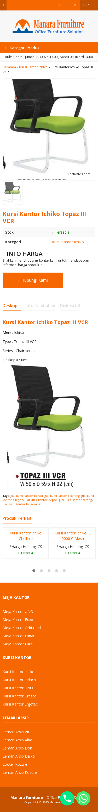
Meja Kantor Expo (18, 619)
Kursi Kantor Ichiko (68, 241)
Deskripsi (12, 305)
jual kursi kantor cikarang (62, 496)
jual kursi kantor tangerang (21, 504)
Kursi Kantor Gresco (20, 695)
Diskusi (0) (70, 305)
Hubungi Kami (33, 280)
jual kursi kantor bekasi (26, 496)
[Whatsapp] (83, 798)
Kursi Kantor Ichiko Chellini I (26, 536)
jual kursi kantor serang (75, 500)
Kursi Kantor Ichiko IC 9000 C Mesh (73, 536)
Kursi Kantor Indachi (20, 679)
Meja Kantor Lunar (18, 635)
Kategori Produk (22, 47)
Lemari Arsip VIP (16, 731)
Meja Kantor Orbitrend (22, 627)
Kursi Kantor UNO (18, 687)
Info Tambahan (40, 305)
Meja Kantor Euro (18, 643)
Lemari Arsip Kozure (20, 772)
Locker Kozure (15, 764)
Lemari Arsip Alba (17, 739)
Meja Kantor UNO (18, 611)
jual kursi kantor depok (41, 500)
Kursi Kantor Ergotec (20, 704)
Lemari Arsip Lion (17, 748)
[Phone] (67, 798)
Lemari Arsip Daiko (19, 756)
